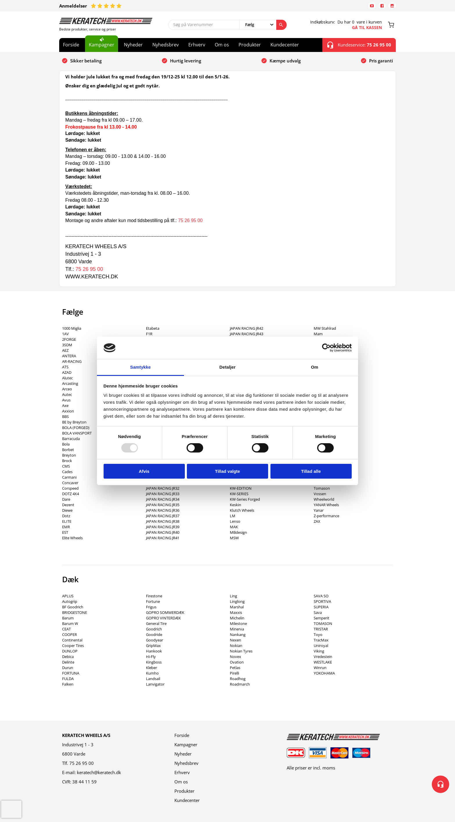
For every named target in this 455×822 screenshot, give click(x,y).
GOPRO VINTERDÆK (163, 618)
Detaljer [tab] (227, 367)
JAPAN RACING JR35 (162, 504)
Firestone (154, 596)
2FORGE (69, 339)
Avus (66, 400)
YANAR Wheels (326, 504)
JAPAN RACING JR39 (162, 526)
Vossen (320, 493)
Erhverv (196, 45)
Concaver (70, 482)
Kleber (151, 667)
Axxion (68, 411)
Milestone (238, 623)
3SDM (67, 344)
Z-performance (326, 515)
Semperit (321, 618)
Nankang (237, 634)
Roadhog (237, 678)
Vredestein (323, 656)
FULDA (68, 678)
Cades (67, 471)
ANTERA (69, 355)
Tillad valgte (227, 471)
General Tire (156, 623)
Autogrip (69, 601)
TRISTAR (321, 629)
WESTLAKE (323, 662)
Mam (318, 333)
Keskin (235, 504)
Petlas (235, 667)
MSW (234, 537)
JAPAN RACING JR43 (246, 333)
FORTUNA (70, 673)
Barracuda (71, 438)
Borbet (68, 449)
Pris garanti (381, 61)
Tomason (322, 488)
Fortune (153, 601)
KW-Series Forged (245, 499)
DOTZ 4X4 (70, 493)
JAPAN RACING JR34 (162, 499)
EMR (66, 526)
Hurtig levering (185, 61)
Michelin (237, 618)
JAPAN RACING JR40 (162, 532)
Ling (233, 596)
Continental (72, 640)
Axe (65, 405)
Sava (318, 612)
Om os (222, 45)
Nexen (235, 640)
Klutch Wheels (242, 510)
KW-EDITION (241, 488)
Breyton (69, 455)
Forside (71, 45)
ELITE (66, 521)
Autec (67, 394)
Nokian (236, 645)
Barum (68, 618)
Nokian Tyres (241, 651)
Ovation (237, 662)
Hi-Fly (151, 656)
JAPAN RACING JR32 (162, 488)
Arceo (67, 389)
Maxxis (236, 612)
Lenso (235, 521)
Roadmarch (240, 684)
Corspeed (70, 488)
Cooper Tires (73, 645)
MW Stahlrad (325, 328)
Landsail (153, 678)
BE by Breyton (74, 422)
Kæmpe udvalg (285, 61)
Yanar (319, 510)
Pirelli (234, 673)
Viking (319, 651)
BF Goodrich (72, 607)
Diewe (67, 510)
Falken (67, 684)
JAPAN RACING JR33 (162, 493)
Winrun (320, 667)
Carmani (69, 477)
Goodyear (154, 640)
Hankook (154, 651)
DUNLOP (69, 651)
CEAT (66, 629)
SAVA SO (321, 596)
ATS (65, 366)
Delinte (68, 662)
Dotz (66, 515)
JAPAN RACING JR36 (162, 510)
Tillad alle (311, 471)
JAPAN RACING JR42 (246, 328)
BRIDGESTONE (74, 612)
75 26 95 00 (190, 220)
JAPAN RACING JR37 (162, 515)
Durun (67, 667)
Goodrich (154, 629)
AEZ (65, 350)
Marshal (237, 607)
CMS (66, 466)
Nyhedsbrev (165, 45)
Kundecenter (284, 45)
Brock (67, 460)
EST (65, 532)
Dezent (68, 504)
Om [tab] (314, 367)
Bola (66, 444)
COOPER (69, 634)
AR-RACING (72, 361)
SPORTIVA (322, 601)
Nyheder (133, 45)
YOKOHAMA (324, 673)
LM (232, 515)
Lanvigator (155, 684)
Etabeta (152, 328)
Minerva (237, 629)
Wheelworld (324, 499)
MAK (234, 526)
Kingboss (154, 662)
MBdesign (238, 532)
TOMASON (323, 623)
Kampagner (101, 45)
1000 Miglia (71, 328)
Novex (235, 656)
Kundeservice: (359, 45)
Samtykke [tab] (140, 367)
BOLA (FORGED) (75, 427)
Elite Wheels (72, 537)
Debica (68, 656)
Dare (66, 499)
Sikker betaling (86, 61)
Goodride (154, 634)
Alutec (67, 378)
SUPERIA (321, 607)
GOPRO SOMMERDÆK (165, 612)
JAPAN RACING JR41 (162, 537)
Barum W (70, 623)
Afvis (144, 471)
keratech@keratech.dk (99, 772)
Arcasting (70, 383)
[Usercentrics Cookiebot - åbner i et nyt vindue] (326, 347)
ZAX (317, 521)
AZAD (66, 372)
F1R (149, 333)
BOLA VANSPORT (77, 433)
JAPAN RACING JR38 (162, 521)
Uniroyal (321, 645)
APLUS (67, 596)
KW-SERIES (239, 493)
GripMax (153, 645)
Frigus (151, 607)
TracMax (321, 640)
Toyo (318, 634)
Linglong (237, 601)
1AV (65, 333)
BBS (65, 416)
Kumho (152, 673)
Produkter (250, 45)
